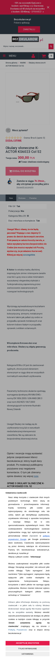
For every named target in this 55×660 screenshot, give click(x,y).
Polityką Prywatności (17, 630)
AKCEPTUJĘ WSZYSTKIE (27, 643)
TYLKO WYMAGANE (27, 648)
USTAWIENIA (27, 654)
